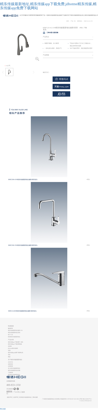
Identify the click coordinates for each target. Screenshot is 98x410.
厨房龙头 (79, 21)
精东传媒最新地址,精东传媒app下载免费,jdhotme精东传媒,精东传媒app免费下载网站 (48, 6)
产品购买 (65, 15)
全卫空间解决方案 (25, 15)
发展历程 (10, 364)
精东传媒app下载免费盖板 (15, 344)
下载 (85, 27)
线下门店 (10, 334)
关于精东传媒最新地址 (75, 15)
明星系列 (34, 15)
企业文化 (10, 362)
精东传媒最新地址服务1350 (15, 330)
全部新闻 (10, 366)
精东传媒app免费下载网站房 (15, 352)
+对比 (88, 179)
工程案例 (10, 372)
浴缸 (9, 354)
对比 (81, 27)
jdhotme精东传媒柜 (13, 348)
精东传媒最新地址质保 (14, 332)
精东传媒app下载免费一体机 (15, 342)
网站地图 (35, 397)
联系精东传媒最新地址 (14, 336)
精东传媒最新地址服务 (55, 15)
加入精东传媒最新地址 (89, 15)
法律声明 (15, 397)
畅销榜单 (39, 15)
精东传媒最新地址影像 (14, 370)
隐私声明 (9, 397)
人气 (7, 65)
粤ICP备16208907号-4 (86, 399)
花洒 (9, 350)
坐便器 (10, 346)
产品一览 (45, 15)
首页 (67, 21)
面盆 (9, 356)
